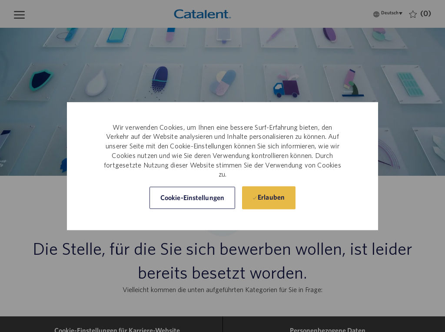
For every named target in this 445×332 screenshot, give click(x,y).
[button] (192, 198)
